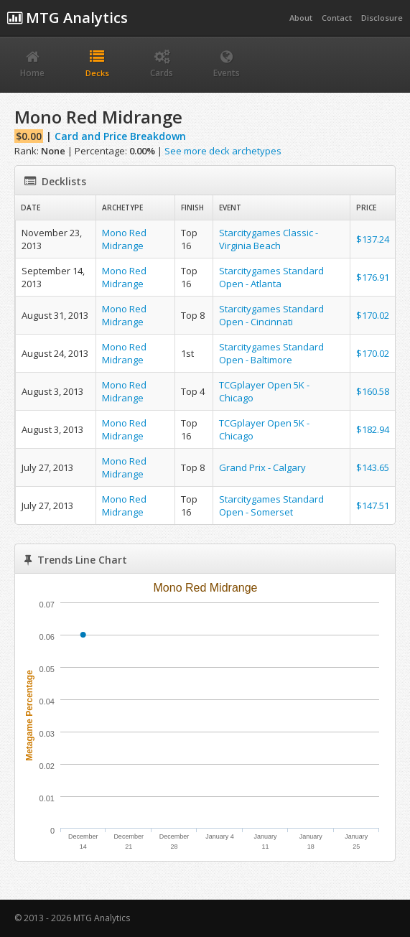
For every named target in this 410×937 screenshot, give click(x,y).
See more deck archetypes (222, 150)
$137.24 (372, 239)
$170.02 (372, 315)
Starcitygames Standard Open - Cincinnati (271, 315)
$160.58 (372, 391)
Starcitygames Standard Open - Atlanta (271, 277)
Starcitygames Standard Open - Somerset (271, 505)
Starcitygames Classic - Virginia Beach (268, 239)
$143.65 (372, 467)
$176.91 (372, 277)
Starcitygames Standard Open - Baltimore (271, 353)
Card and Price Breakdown (120, 136)
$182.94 (372, 429)
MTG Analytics (67, 17)
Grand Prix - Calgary (262, 467)
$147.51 (372, 505)
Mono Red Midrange (124, 239)
